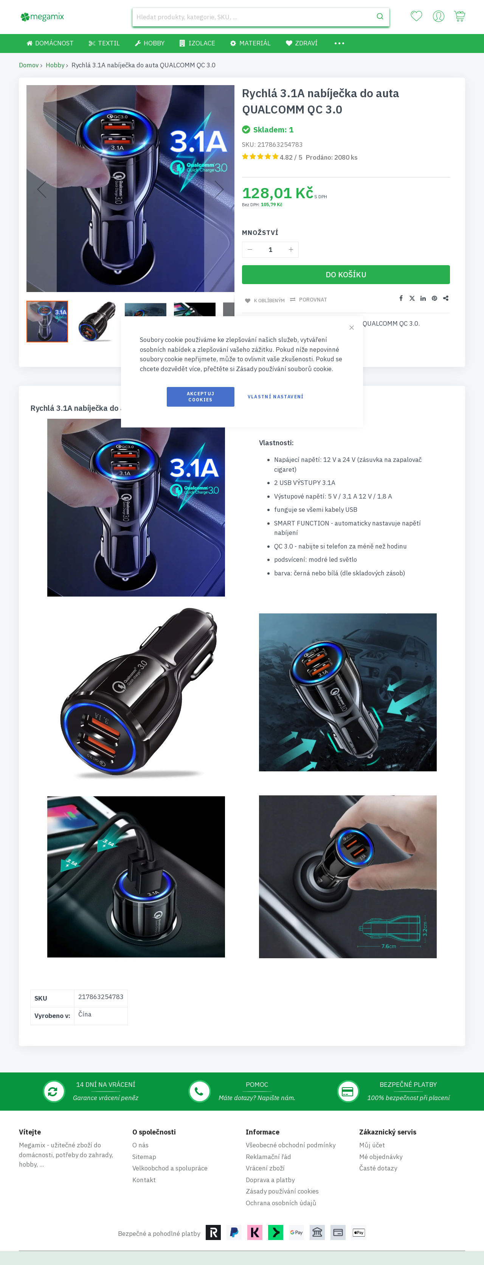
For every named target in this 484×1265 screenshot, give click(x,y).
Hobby (55, 65)
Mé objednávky (380, 1132)
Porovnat (314, 299)
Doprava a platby (270, 1155)
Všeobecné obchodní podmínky (290, 1120)
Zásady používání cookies (282, 1166)
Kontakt (144, 1155)
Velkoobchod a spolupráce (170, 1143)
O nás (140, 1120)
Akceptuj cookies (201, 396)
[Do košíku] (346, 274)
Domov (29, 65)
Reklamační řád (268, 1132)
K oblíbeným (268, 299)
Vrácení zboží (265, 1143)
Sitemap (144, 1132)
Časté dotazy (378, 1143)
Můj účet (372, 1120)
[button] (51, 321)
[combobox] (260, 17)
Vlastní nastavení (276, 396)
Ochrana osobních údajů (281, 1178)
